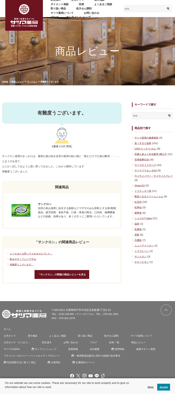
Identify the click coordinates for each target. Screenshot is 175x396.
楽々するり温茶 (143, 143)
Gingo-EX (140, 189)
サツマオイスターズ (146, 169)
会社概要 (61, 351)
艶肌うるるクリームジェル (149, 200)
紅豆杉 (138, 205)
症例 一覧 (103, 344)
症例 (50, 6)
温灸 (137, 227)
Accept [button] (164, 387)
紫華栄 (138, 216)
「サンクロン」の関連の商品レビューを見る (62, 275)
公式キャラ (71, 2)
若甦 (137, 238)
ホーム (6, 331)
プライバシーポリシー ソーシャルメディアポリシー (32, 357)
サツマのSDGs (149, 344)
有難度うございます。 (22, 264)
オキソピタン (142, 266)
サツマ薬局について (82, 10)
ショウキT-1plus (143, 222)
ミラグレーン (142, 255)
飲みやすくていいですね (24, 259)
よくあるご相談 (68, 6)
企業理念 (53, 364)
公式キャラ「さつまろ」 (16, 344)
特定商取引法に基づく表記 (20, 364)
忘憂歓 (138, 244)
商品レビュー (125, 344)
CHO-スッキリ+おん (146, 148)
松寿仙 (138, 211)
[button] (5, 391)
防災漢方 (53, 2)
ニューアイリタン (144, 249)
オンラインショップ (73, 15)
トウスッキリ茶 (143, 195)
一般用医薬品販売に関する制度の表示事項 (98, 357)
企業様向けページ (80, 364)
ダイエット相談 (108, 2)
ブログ (52, 15)
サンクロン (140, 260)
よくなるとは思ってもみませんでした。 (33, 253)
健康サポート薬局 (107, 351)
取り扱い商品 (91, 6)
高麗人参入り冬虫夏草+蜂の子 (151, 154)
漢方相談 (88, 2)
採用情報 (83, 351)
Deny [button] (151, 387)
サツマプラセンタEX (146, 174)
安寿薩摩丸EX (142, 163)
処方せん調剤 (56, 10)
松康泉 (138, 233)
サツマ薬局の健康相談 (147, 137)
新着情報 (42, 351)
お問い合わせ (107, 10)
